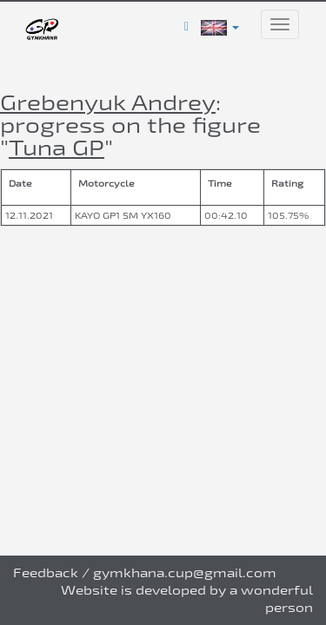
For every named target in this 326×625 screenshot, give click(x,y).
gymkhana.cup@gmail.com (184, 572)
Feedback (45, 572)
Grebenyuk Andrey (108, 102)
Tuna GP (56, 147)
